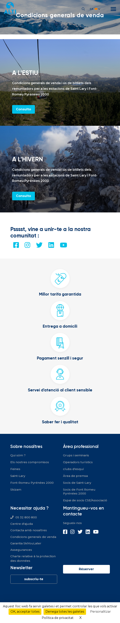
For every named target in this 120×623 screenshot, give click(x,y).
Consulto (23, 109)
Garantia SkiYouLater (25, 543)
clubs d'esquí (73, 469)
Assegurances (21, 550)
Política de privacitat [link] (58, 618)
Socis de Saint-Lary (77, 483)
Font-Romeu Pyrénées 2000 (32, 483)
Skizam (15, 489)
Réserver (86, 569)
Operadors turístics (78, 462)
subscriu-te (33, 579)
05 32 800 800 (26, 517)
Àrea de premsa (75, 476)
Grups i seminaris (76, 455)
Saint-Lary (17, 476)
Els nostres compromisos (29, 462)
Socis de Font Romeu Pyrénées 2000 (79, 491)
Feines (15, 469)
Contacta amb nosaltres (28, 530)
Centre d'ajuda (21, 524)
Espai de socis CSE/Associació (85, 500)
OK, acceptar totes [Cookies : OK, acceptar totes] (25, 611)
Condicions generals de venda (33, 537)
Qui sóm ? (18, 455)
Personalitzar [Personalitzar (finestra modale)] (100, 611)
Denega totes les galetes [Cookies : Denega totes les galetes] (64, 611)
